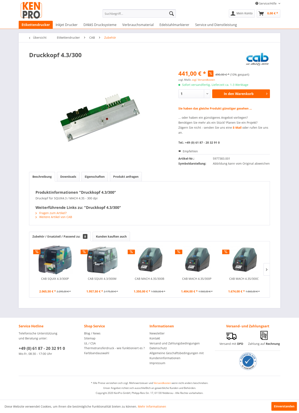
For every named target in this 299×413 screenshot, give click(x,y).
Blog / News (92, 333)
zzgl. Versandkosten (203, 79)
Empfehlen (188, 151)
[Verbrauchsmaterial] (138, 25)
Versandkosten (162, 383)
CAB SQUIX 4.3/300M (102, 279)
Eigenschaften (95, 177)
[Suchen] (171, 13)
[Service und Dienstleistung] (216, 25)
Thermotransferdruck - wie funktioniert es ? (114, 348)
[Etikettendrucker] (36, 25)
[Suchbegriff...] (139, 13)
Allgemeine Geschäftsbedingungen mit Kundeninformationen (177, 355)
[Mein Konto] (242, 13)
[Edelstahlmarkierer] (174, 25)
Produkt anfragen (125, 177)
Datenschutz (158, 348)
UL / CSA (90, 343)
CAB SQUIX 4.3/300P (55, 279)
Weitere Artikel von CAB (54, 217)
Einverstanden (284, 406)
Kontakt (155, 338)
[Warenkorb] (268, 13)
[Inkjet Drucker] (67, 25)
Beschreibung (42, 177)
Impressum (157, 363)
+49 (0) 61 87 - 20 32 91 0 (42, 348)
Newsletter (157, 333)
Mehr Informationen (152, 406)
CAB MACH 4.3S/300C (244, 279)
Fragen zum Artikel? (51, 213)
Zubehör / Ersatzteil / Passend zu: (59, 236)
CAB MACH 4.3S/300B (149, 279)
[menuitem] (139, 13)
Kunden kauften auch (111, 236)
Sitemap (90, 338)
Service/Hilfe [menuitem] (266, 3)
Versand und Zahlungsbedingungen (175, 343)
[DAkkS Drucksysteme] (100, 25)
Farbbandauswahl (96, 353)
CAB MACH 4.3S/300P (196, 279)
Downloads (68, 177)
